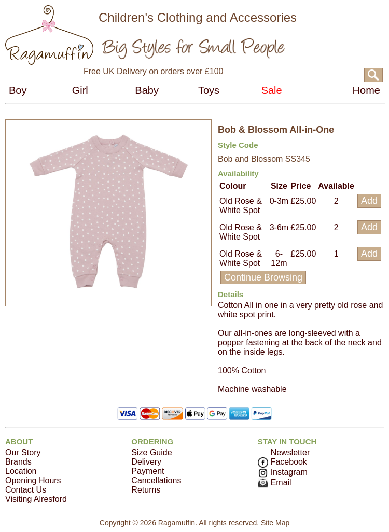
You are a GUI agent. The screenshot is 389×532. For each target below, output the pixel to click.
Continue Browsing (263, 277)
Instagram (283, 472)
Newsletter (290, 452)
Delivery (146, 461)
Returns (145, 489)
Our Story (22, 452)
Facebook (282, 461)
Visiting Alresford (36, 499)
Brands (18, 461)
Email (274, 482)
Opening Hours (33, 480)
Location (21, 471)
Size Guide (151, 452)
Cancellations (156, 480)
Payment (147, 471)
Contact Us (25, 489)
